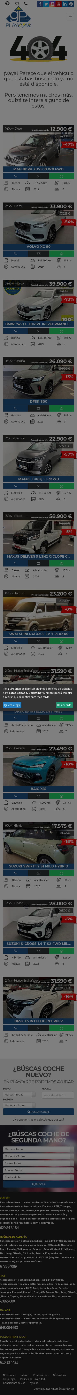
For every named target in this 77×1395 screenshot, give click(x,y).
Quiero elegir (12, 705)
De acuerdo (64, 705)
